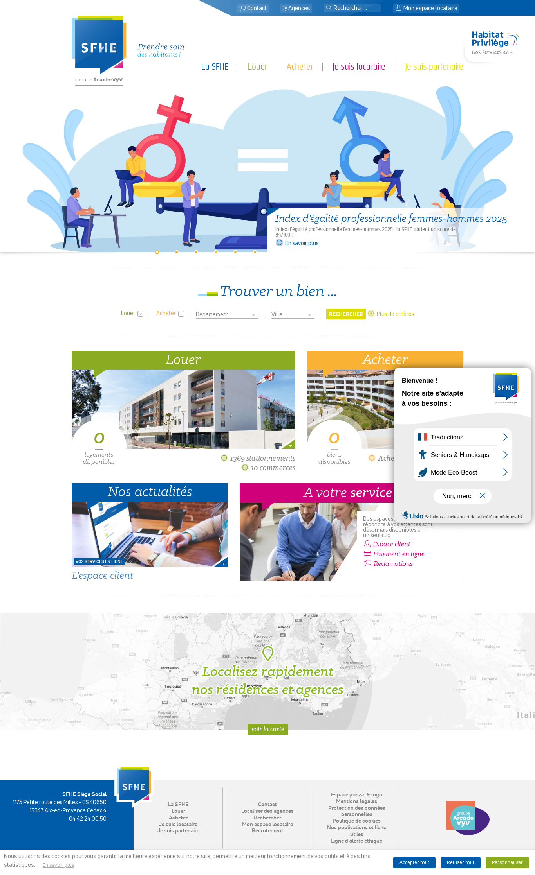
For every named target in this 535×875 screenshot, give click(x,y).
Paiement (394, 554)
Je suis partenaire (434, 67)
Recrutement (267, 831)
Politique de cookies (357, 821)
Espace (386, 544)
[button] (329, 8)
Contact (257, 8)
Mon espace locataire (426, 8)
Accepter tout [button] (414, 862)
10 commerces (268, 467)
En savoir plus (296, 243)
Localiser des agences (267, 811)
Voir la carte (267, 729)
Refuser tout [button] (460, 862)
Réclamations (388, 564)
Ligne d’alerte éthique (356, 841)
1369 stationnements (257, 458)
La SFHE (214, 67)
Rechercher (267, 818)
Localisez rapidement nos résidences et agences (267, 671)
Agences (299, 8)
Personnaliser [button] (507, 862)
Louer (257, 67)
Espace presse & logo (356, 795)
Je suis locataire (359, 67)
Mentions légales (356, 801)
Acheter (300, 67)
